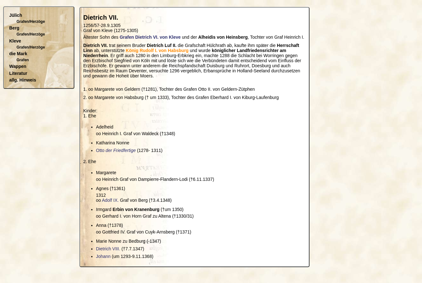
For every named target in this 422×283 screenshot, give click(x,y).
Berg (14, 27)
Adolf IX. (110, 200)
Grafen (23, 60)
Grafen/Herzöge (31, 21)
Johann (103, 256)
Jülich (15, 15)
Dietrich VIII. (108, 248)
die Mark (18, 53)
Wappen (17, 66)
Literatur (18, 73)
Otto (116, 150)
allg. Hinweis (22, 79)
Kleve (15, 40)
